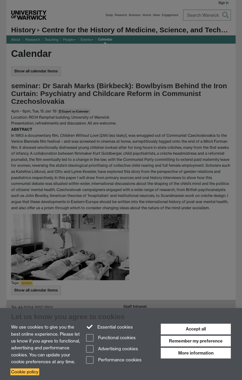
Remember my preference (196, 341)
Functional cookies (111, 338)
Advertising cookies (112, 349)
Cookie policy (25, 372)
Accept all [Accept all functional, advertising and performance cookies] (196, 329)
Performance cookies (114, 360)
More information (196, 353)
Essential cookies (109, 327)
